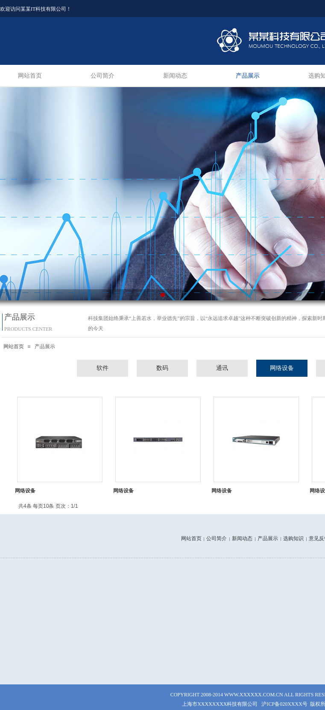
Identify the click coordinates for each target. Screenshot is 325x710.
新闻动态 (175, 76)
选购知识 (293, 538)
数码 (162, 368)
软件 (102, 368)
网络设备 (282, 368)
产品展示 (248, 76)
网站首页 (30, 76)
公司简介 (102, 76)
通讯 (222, 368)
